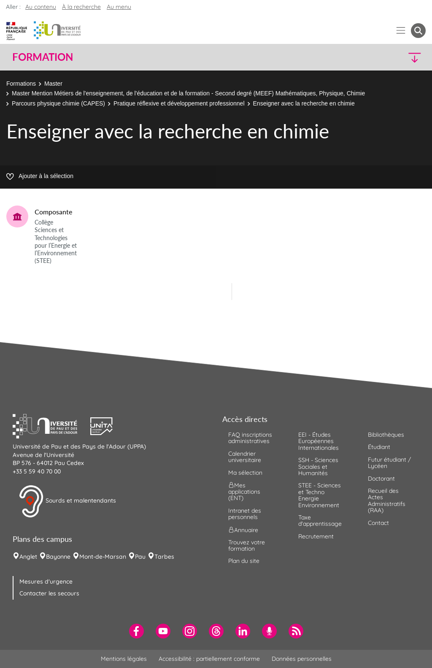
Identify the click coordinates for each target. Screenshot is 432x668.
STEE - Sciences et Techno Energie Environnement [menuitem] (319, 494)
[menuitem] (136, 631)
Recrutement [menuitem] (316, 536)
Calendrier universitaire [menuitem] (244, 457)
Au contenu (40, 7)
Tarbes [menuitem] (164, 556)
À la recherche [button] (81, 7)
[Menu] (401, 31)
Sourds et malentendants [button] (67, 501)
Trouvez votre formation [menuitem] (246, 545)
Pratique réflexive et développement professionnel (179, 103)
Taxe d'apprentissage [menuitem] (320, 520)
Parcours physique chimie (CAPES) (58, 103)
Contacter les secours (49, 593)
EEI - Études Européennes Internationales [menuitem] (318, 441)
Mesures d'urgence (46, 581)
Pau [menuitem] (140, 556)
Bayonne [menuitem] (58, 556)
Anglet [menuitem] (28, 556)
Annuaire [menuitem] (243, 529)
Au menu (119, 7)
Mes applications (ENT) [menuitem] (244, 491)
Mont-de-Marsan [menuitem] (102, 556)
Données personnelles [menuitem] (302, 659)
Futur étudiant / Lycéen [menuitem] (389, 463)
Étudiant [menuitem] (379, 447)
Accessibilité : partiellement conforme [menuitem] (209, 659)
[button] (375, 57)
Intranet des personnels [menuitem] (244, 514)
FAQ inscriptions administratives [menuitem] (250, 438)
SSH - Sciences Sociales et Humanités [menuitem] (318, 466)
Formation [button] (42, 57)
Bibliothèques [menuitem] (386, 434)
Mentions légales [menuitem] (124, 659)
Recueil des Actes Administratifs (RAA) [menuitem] (386, 500)
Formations (21, 83)
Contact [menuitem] (378, 523)
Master (53, 83)
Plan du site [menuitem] (243, 561)
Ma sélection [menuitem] (245, 472)
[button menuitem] (418, 30)
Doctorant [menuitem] (381, 478)
